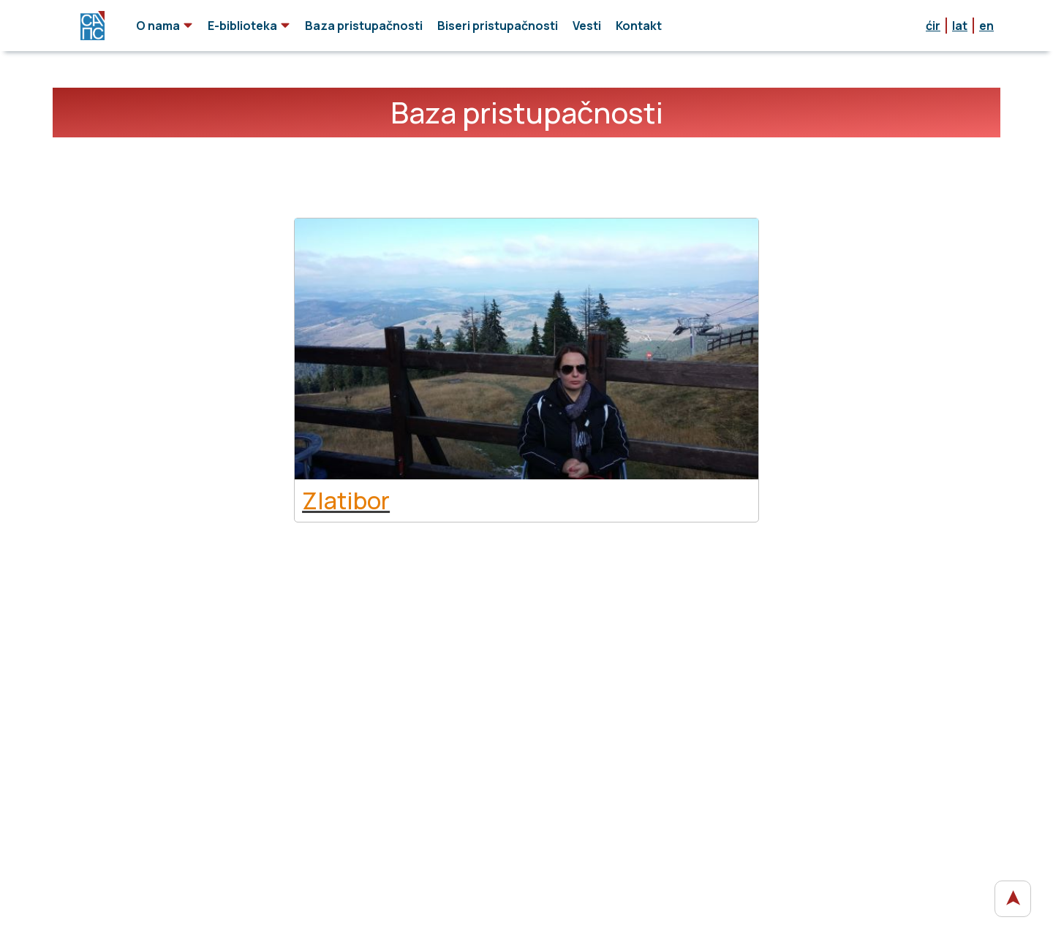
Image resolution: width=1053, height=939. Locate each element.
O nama (164, 26)
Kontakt (639, 26)
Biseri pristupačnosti (497, 26)
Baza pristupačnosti (364, 26)
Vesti (587, 26)
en (986, 26)
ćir (933, 26)
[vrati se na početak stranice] (1012, 899)
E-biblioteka (249, 26)
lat (959, 26)
